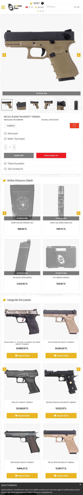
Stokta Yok (18, 155)
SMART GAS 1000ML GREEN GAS (61, 223)
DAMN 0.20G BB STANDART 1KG (22, 223)
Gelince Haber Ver (51, 155)
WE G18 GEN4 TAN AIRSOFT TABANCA (61, 287)
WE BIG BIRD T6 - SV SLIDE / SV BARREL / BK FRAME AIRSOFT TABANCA (22, 288)
